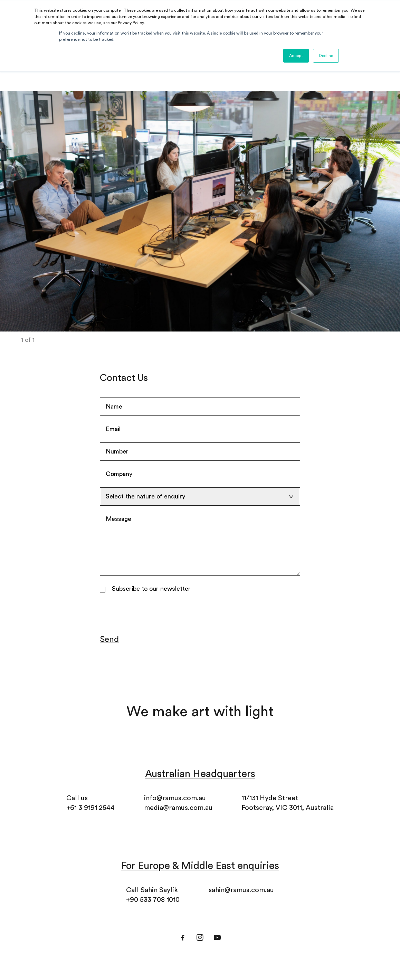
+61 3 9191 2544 (90, 807)
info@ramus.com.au (175, 798)
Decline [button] (326, 56)
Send (109, 639)
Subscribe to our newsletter (151, 589)
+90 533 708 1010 (153, 899)
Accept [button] (296, 56)
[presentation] (152, 613)
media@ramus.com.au (178, 807)
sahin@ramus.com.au (241, 890)
